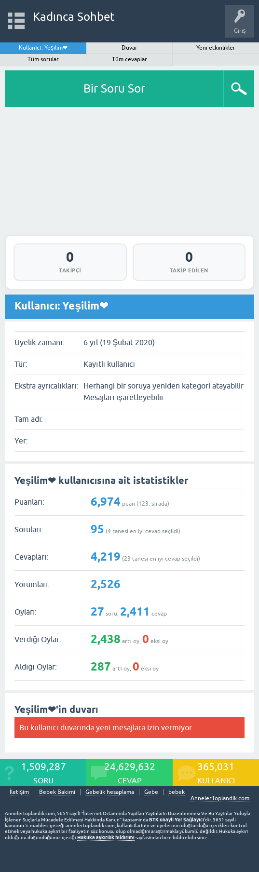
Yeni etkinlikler (215, 47)
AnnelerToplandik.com (220, 798)
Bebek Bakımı (57, 792)
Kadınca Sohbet (74, 16)
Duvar (129, 47)
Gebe (151, 792)
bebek (176, 792)
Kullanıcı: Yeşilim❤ (43, 47)
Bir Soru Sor (114, 88)
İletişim (19, 792)
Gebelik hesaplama (109, 792)
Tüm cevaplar (129, 59)
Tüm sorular (43, 59)
